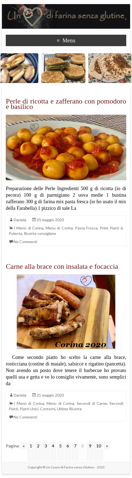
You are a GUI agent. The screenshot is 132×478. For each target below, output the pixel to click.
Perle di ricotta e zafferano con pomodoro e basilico (66, 104)
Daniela (20, 219)
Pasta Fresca (86, 228)
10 (98, 445)
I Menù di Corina (29, 228)
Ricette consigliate (40, 233)
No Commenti (25, 241)
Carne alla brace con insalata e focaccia (62, 266)
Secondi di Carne (92, 403)
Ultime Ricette (69, 408)
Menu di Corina (59, 228)
